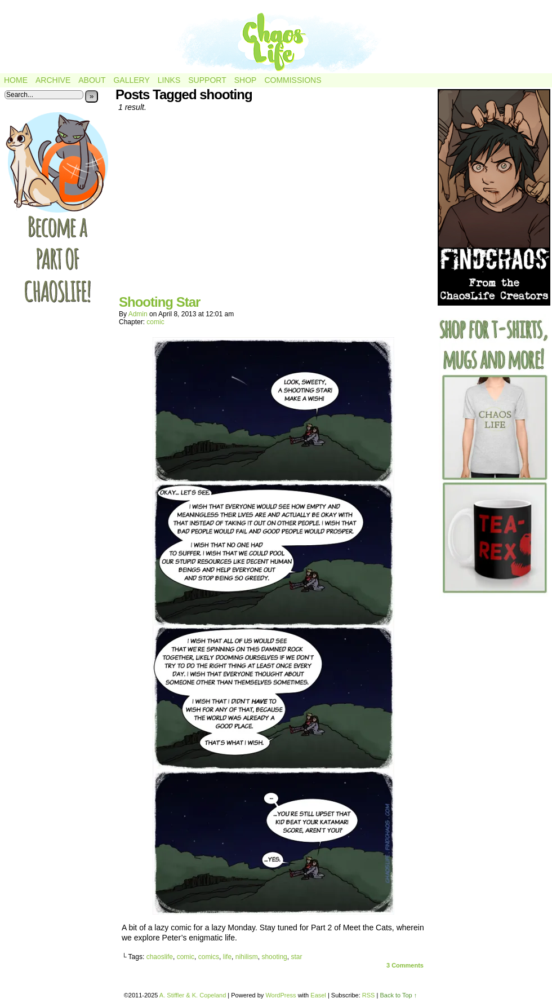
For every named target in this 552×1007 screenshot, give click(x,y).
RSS (368, 995)
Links (169, 80)
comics (208, 957)
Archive (52, 80)
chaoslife (159, 957)
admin (138, 314)
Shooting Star (159, 302)
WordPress (280, 995)
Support (207, 80)
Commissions (292, 80)
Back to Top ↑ (398, 995)
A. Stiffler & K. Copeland (192, 995)
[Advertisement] (273, 207)
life (227, 957)
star (296, 957)
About (91, 80)
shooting (274, 957)
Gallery (131, 80)
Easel (318, 995)
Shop (245, 80)
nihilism (246, 957)
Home (16, 80)
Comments (405, 965)
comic (155, 322)
